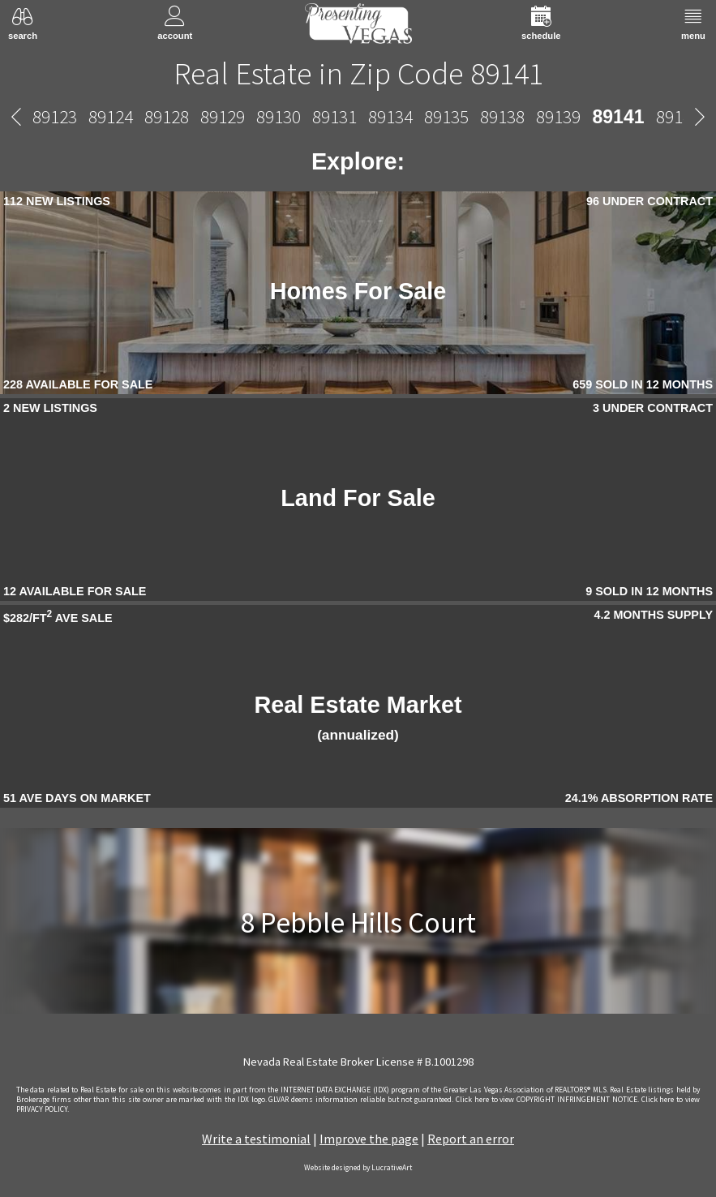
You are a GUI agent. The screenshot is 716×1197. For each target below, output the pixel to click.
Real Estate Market (357, 717)
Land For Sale (358, 498)
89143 (474, 116)
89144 (530, 116)
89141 (358, 116)
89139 (299, 116)
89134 (131, 116)
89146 (642, 116)
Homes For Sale (358, 291)
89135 (187, 116)
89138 (243, 116)
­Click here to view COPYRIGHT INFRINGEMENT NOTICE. (547, 1100)
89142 (419, 116)
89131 (75, 116)
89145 (586, 116)
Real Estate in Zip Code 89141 (358, 73)
